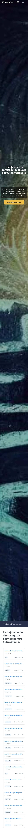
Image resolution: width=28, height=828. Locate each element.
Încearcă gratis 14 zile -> (14, 202)
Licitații (11, 623)
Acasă (5, 623)
